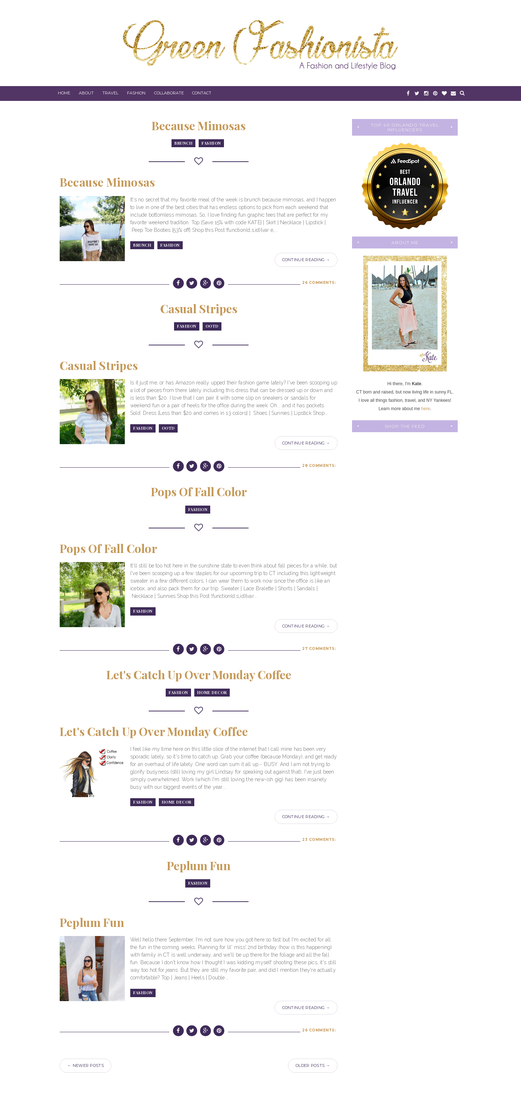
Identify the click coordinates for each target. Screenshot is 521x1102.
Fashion (136, 92)
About (86, 92)
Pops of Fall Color (199, 491)
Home (64, 92)
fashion (211, 143)
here (425, 408)
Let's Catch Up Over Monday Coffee (198, 674)
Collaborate (169, 92)
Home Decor (212, 692)
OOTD (212, 326)
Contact (201, 92)
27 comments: (319, 648)
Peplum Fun (198, 865)
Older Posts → (313, 1065)
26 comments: (319, 282)
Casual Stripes (198, 308)
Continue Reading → (306, 259)
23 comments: (319, 839)
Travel (110, 92)
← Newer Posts (85, 1065)
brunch (183, 143)
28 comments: (319, 465)
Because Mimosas (199, 125)
